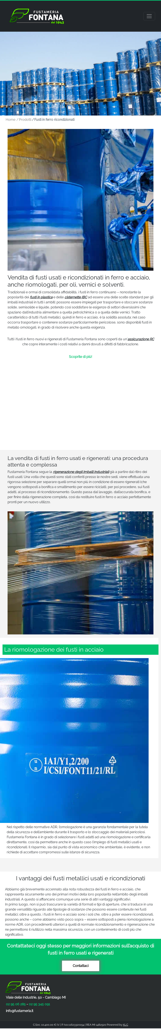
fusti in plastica (41, 297)
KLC (125, 1024)
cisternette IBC (76, 297)
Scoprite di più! (80, 357)
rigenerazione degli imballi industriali (81, 472)
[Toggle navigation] (149, 16)
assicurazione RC (141, 339)
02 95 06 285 (16, 1004)
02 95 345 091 (39, 1004)
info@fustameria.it (19, 1011)
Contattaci (80, 966)
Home (10, 120)
